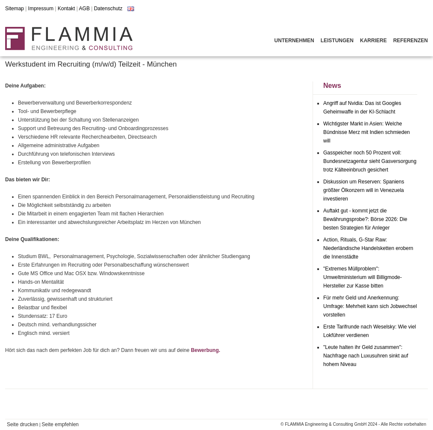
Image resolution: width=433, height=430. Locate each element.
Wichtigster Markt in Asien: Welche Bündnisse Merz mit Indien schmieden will (366, 132)
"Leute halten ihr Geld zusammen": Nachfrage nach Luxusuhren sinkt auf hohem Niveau (365, 355)
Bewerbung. (205, 350)
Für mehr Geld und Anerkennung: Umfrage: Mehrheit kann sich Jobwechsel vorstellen (370, 306)
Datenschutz (108, 9)
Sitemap (14, 9)
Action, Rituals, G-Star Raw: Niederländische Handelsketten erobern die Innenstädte (368, 248)
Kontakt (66, 9)
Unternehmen (294, 41)
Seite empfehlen (60, 424)
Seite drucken (22, 424)
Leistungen (337, 41)
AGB (84, 9)
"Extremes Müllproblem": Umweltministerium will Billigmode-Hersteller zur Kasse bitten (362, 277)
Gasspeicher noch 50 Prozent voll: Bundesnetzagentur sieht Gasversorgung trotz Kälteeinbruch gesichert (369, 161)
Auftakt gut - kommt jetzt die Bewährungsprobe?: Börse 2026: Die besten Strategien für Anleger (365, 219)
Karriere (373, 41)
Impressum (40, 9)
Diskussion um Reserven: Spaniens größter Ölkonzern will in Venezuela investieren (363, 190)
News (332, 85)
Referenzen (410, 41)
